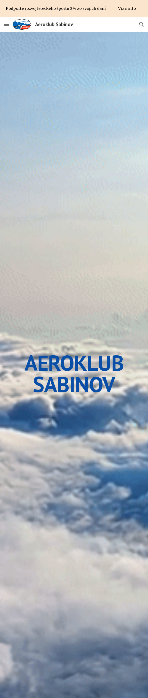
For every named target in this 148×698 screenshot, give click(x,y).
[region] (74, 8)
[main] (74, 373)
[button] (6, 24)
